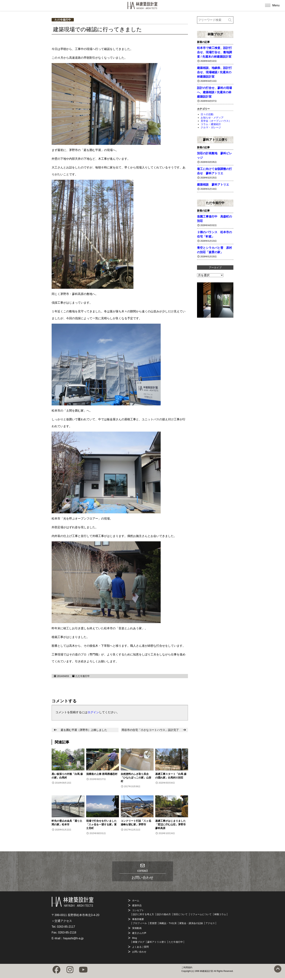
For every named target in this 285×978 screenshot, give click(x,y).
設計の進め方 (164, 914)
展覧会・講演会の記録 (191, 923)
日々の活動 (207, 114)
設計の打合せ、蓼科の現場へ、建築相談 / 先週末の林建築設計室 (214, 92)
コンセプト (138, 910)
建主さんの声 (139, 933)
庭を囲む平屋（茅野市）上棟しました (84, 729)
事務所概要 (138, 919)
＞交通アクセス (62, 920)
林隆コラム (220, 914)
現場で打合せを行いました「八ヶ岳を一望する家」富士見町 (101, 824)
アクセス (210, 923)
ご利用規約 (186, 967)
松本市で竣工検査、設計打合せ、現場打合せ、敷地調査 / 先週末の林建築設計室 (214, 52)
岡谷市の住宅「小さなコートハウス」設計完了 (150, 729)
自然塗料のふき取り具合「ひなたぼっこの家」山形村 (136, 777)
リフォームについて (201, 914)
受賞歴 (153, 923)
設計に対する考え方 (143, 914)
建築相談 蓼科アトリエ (213, 184)
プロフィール (140, 923)
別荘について (180, 914)
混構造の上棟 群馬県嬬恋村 (101, 773)
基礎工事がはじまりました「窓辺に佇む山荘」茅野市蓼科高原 (170, 824)
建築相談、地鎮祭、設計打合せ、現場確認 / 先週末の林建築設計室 (214, 72)
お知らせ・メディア (212, 117)
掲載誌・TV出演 (167, 923)
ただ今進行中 (63, 19)
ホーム (135, 900)
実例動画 (137, 928)
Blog (134, 938)
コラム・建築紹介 (211, 124)
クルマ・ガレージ (211, 127)
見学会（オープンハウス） (216, 120)
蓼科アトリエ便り (215, 139)
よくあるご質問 (140, 946)
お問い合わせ (139, 951)
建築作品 (137, 905)
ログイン (93, 712)
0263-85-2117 (66, 926)
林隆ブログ (215, 34)
